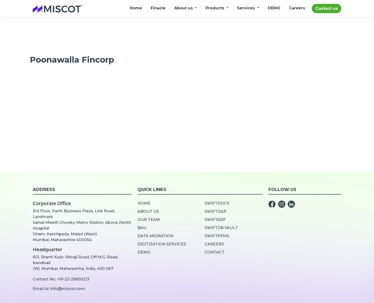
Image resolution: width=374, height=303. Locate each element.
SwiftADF (215, 219)
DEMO (274, 8)
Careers (297, 8)
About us (148, 211)
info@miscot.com (67, 288)
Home (136, 8)
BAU (141, 228)
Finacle (158, 8)
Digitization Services (161, 244)
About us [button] (184, 8)
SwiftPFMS (217, 236)
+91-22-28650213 (73, 279)
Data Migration (155, 236)
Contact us (326, 8)
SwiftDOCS (217, 203)
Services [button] (246, 8)
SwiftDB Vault (221, 228)
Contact (214, 252)
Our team (148, 219)
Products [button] (215, 8)
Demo (143, 252)
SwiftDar (215, 211)
